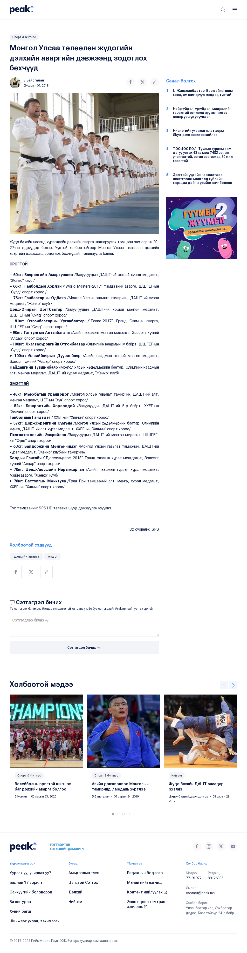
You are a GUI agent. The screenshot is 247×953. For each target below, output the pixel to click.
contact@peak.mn (200, 893)
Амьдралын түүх (84, 873)
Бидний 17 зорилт (26, 882)
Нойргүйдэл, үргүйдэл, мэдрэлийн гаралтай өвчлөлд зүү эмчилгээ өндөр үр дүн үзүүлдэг (202, 113)
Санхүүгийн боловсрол (31, 892)
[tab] (113, 814)
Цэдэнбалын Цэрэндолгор (189, 796)
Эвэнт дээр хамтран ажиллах (146, 904)
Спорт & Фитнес (24, 37)
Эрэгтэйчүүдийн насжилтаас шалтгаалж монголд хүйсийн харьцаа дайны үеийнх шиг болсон (202, 179)
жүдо (52, 556)
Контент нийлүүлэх (147, 892)
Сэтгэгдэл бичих (84, 647)
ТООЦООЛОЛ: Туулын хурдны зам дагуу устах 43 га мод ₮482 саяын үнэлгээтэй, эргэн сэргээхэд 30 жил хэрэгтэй (203, 155)
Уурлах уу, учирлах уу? (30, 873)
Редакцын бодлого (145, 873)
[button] (222, 9)
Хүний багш (20, 911)
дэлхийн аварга (26, 556)
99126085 (215, 878)
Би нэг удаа (20, 901)
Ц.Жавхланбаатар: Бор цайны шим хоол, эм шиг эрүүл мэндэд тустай (203, 93)
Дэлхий (75, 892)
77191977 (193, 878)
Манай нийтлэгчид (144, 882)
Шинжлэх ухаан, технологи (35, 921)
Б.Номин (21, 796)
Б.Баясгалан (33, 80)
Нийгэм (177, 775)
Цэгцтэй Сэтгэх (83, 882)
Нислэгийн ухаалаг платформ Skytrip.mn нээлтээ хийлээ (198, 133)
